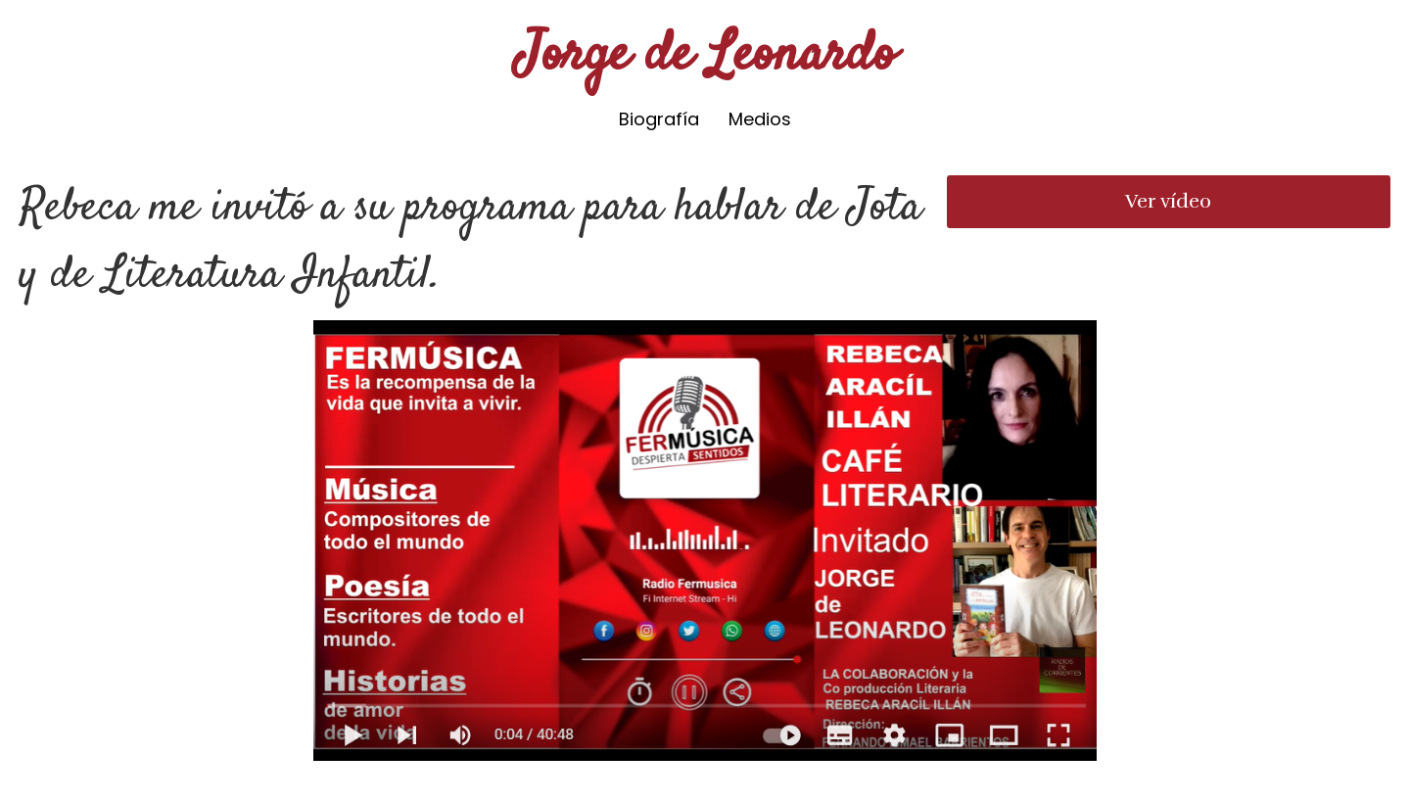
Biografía (659, 119)
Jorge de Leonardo (705, 56)
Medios (759, 119)
